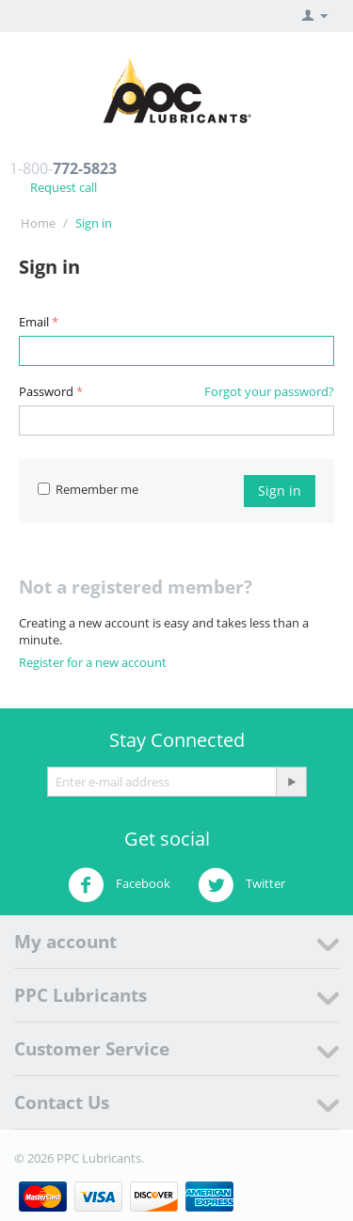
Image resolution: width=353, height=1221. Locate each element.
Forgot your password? (269, 391)
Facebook (119, 885)
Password (46, 391)
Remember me (88, 489)
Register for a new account (93, 662)
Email (34, 321)
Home (38, 222)
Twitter (241, 885)
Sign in (279, 491)
